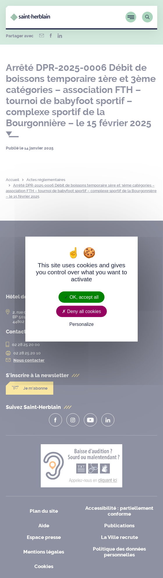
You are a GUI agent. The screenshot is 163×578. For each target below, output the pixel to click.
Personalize (81, 324)
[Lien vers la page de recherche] (147, 17)
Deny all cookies (81, 311)
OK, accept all (81, 296)
